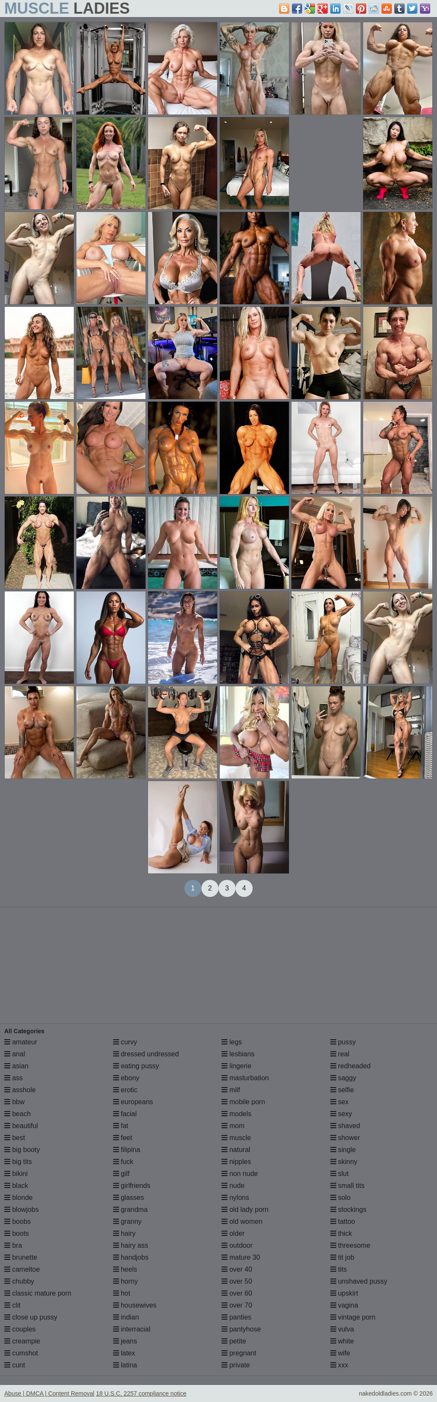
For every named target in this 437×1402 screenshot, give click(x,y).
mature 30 (240, 1257)
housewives (135, 1305)
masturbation (245, 1078)
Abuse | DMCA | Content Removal (49, 1393)
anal (14, 1054)
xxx (339, 1365)
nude (233, 1185)
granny (127, 1221)
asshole (20, 1089)
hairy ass (130, 1245)
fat (120, 1125)
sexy (341, 1113)
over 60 (236, 1293)
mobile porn (243, 1101)
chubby (19, 1281)
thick (341, 1233)
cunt (14, 1365)
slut (339, 1173)
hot (122, 1293)
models (236, 1113)
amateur (20, 1042)
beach (17, 1113)
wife (340, 1353)
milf (230, 1089)
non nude (239, 1173)
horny (125, 1281)
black (16, 1185)
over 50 (236, 1281)
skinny (344, 1161)
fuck (123, 1161)
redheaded (350, 1066)
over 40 (236, 1269)
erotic (125, 1089)
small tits (347, 1185)
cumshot (21, 1353)
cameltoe (22, 1269)
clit (12, 1305)
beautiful (21, 1125)
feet (122, 1137)
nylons (235, 1197)
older (233, 1233)
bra (13, 1245)
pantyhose (241, 1329)
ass (13, 1078)
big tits (18, 1161)
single (343, 1149)
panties (236, 1317)
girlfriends (132, 1185)
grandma (130, 1209)
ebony (126, 1078)
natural (235, 1149)
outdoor (237, 1245)
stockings (348, 1209)
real (340, 1054)
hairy (124, 1233)
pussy (343, 1042)
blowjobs (21, 1209)
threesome (350, 1245)
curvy (125, 1042)
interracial (132, 1329)
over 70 (236, 1305)
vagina (344, 1305)
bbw (14, 1101)
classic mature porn (37, 1293)
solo (340, 1197)
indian (126, 1317)
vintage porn (353, 1317)
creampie (22, 1341)
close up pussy (30, 1317)
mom (233, 1125)
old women (241, 1221)
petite (233, 1341)
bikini (16, 1173)
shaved (345, 1125)
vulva (342, 1329)
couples (20, 1329)
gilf (121, 1173)
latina (125, 1365)
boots (16, 1233)
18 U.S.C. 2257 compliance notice (141, 1393)
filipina (126, 1149)
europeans (133, 1101)
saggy (343, 1078)
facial (125, 1113)
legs (231, 1042)
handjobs (131, 1257)
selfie (342, 1089)
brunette (20, 1257)
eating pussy (136, 1066)
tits (338, 1269)
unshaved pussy (358, 1281)
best (14, 1137)
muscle (236, 1137)
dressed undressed (146, 1054)
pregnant (238, 1353)
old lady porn (244, 1209)
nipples (236, 1161)
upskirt (344, 1293)
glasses (128, 1197)
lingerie (236, 1066)
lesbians (237, 1054)
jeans (125, 1341)
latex (124, 1353)
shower (345, 1137)
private (235, 1365)
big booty (22, 1149)
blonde (18, 1197)
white (342, 1341)
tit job (342, 1257)
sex (339, 1101)
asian (16, 1066)
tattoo (342, 1221)
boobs (17, 1221)
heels (125, 1269)
